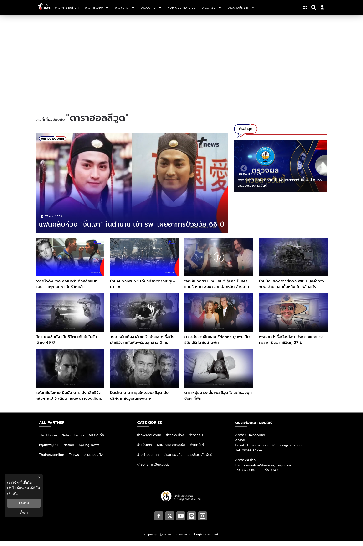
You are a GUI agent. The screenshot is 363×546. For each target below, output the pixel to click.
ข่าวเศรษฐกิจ (173, 459)
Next (319, 167)
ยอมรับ (24, 503)
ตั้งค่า (24, 512)
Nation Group (73, 439)
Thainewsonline (51, 459)
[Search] (314, 7)
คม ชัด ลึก (96, 439)
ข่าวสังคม (196, 439)
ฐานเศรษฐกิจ (93, 459)
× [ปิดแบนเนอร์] (39, 477)
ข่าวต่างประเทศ (148, 459)
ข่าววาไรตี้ (197, 449)
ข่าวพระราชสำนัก (149, 439)
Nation (68, 449)
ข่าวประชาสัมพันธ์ (199, 459)
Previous (242, 167)
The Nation (48, 439)
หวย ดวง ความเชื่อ (171, 449)
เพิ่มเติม (12, 493)
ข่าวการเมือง (175, 439)
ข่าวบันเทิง (144, 449)
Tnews (74, 459)
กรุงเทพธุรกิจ (49, 449)
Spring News (89, 449)
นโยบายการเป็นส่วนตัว (153, 469)
